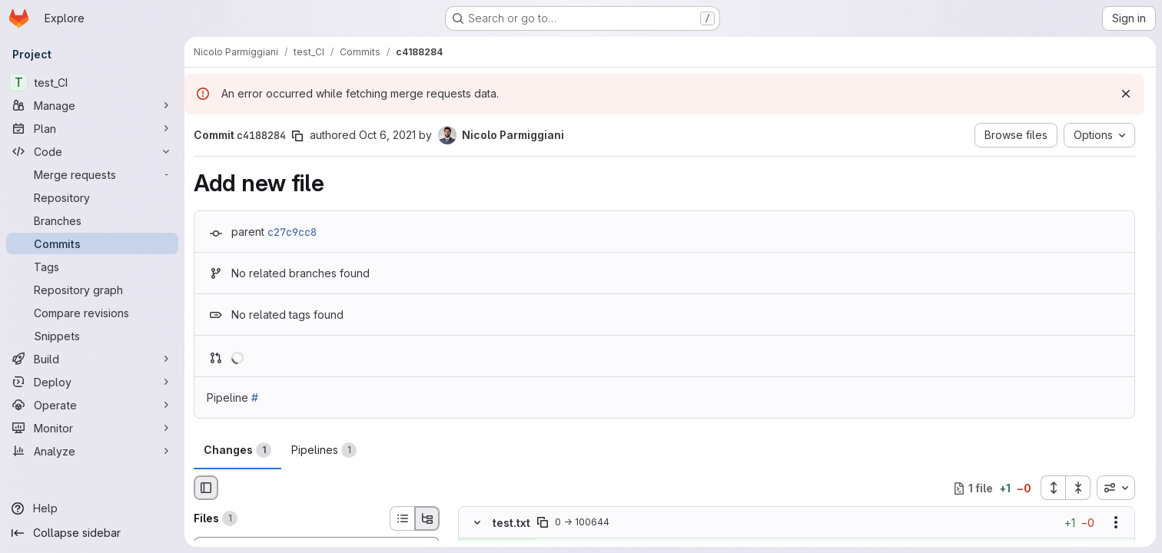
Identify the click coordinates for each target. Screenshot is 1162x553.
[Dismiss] (1126, 93)
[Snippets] (92, 335)
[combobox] (1116, 487)
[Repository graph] (92, 289)
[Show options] (1116, 523)
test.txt (511, 522)
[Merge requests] (92, 174)
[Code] (92, 151)
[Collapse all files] (1078, 487)
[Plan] (92, 128)
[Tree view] (427, 518)
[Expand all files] (1053, 487)
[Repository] (92, 197)
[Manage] (92, 105)
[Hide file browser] (206, 487)
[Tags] (92, 266)
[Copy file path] (542, 523)
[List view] (402, 518)
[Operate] (92, 405)
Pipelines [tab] (324, 450)
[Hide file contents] (477, 523)
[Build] (92, 358)
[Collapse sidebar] (92, 533)
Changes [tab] (237, 450)
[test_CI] (92, 82)
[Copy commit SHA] (297, 136)
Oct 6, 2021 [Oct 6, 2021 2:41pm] (387, 134)
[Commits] (92, 243)
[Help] (92, 508)
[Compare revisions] (92, 312)
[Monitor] (92, 428)
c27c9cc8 (292, 232)
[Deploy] (92, 381)
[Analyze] (92, 451)
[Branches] (92, 220)
